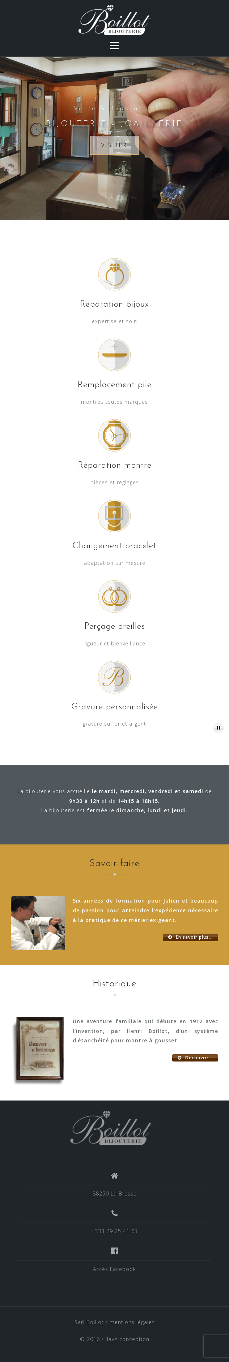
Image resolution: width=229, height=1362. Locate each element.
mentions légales (132, 1322)
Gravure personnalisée (114, 707)
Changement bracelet (114, 546)
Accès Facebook (114, 1269)
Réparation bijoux (114, 304)
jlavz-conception (127, 1339)
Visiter (114, 145)
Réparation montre (115, 465)
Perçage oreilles (114, 626)
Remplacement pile (114, 385)
